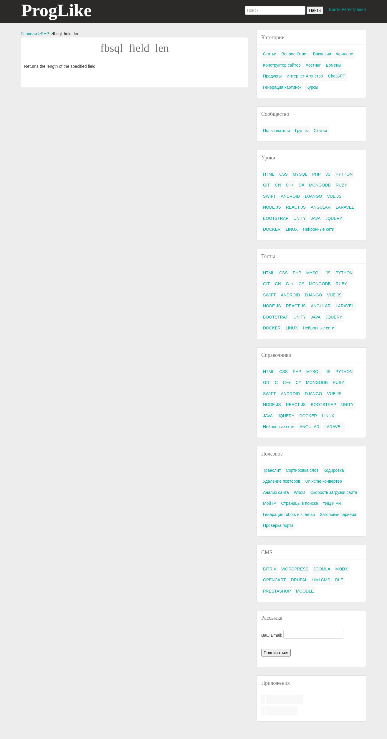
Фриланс (344, 54)
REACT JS (296, 207)
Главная (29, 33)
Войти (334, 9)
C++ (290, 185)
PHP (45, 33)
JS (328, 174)
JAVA (315, 218)
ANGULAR (321, 207)
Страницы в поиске (299, 503)
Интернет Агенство (305, 76)
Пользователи (276, 130)
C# (301, 185)
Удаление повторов (281, 481)
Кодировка (334, 470)
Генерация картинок (282, 87)
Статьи (269, 54)
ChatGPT (336, 76)
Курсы (312, 87)
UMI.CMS (321, 580)
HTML (268, 174)
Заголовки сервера (338, 514)
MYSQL (300, 174)
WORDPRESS (294, 569)
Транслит (272, 470)
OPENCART (274, 580)
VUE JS (334, 196)
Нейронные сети (318, 229)
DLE (339, 580)
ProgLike (56, 10)
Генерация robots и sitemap (289, 514)
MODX (341, 569)
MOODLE (305, 591)
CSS (283, 174)
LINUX (292, 229)
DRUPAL (299, 580)
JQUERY (333, 218)
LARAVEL (345, 207)
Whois (299, 492)
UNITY (299, 218)
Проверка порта (278, 525)
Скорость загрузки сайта (333, 492)
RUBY (341, 185)
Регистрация (354, 9)
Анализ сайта (276, 492)
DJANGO (313, 196)
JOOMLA (321, 569)
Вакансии (322, 54)
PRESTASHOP (277, 591)
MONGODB (320, 185)
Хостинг (313, 65)
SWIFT (269, 196)
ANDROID (290, 196)
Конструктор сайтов (282, 65)
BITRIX (269, 569)
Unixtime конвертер (323, 481)
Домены (333, 65)
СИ (278, 185)
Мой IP (269, 503)
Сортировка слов (302, 470)
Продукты (272, 76)
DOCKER (272, 229)
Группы (302, 130)
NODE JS (272, 207)
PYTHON (344, 174)
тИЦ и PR (332, 503)
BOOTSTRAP (275, 218)
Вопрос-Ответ (294, 54)
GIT (266, 185)
